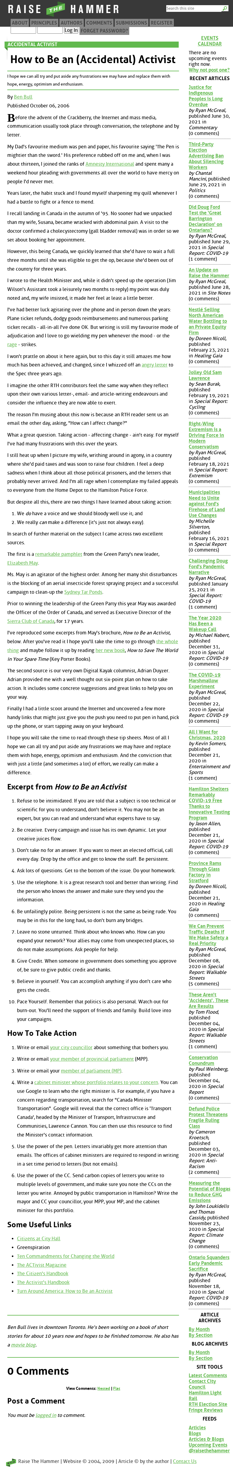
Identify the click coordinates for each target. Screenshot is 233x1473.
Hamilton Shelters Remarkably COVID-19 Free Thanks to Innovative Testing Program (209, 803)
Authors (72, 23)
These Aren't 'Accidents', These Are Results (208, 1000)
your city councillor (71, 1047)
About (20, 23)
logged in (45, 1415)
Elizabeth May (22, 563)
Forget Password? (104, 31)
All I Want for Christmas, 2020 (207, 735)
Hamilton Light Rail (205, 1395)
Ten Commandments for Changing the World (65, 1256)
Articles (197, 1428)
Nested (103, 1388)
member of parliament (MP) (91, 1071)
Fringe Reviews (206, 1410)
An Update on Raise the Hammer (209, 273)
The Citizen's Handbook (42, 1273)
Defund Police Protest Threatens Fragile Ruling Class (208, 1117)
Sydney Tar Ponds (83, 592)
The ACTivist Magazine (41, 1265)
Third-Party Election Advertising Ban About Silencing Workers (206, 155)
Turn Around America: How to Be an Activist (65, 1291)
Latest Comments (208, 1375)
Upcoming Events (208, 1445)
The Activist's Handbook (43, 1282)
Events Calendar (210, 41)
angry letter (154, 365)
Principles (44, 23)
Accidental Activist (32, 44)
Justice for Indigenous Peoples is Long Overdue (206, 95)
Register (162, 23)
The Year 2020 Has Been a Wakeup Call (205, 623)
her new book (110, 650)
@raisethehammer (209, 1451)
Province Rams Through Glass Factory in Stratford (205, 871)
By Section (200, 1335)
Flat (116, 1388)
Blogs (195, 1433)
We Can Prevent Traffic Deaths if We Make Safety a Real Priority (208, 934)
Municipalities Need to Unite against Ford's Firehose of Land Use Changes (207, 503)
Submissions (131, 23)
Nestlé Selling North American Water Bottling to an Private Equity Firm (208, 321)
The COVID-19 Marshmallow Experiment (205, 680)
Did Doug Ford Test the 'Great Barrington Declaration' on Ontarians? (205, 218)
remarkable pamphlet (58, 554)
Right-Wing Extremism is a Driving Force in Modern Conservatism (206, 435)
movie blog (23, 1345)
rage (12, 344)
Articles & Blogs (206, 1439)
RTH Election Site (208, 1404)
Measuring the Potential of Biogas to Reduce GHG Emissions (209, 1191)
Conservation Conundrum (203, 1060)
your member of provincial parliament (92, 1059)
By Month (199, 1329)
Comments (99, 23)
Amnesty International (110, 164)
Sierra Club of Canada (30, 621)
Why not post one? (209, 70)
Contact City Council (202, 1384)
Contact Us (185, 1461)
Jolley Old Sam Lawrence (205, 375)
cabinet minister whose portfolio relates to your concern (96, 1082)
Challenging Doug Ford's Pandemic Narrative (208, 566)
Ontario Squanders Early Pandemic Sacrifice (209, 1263)
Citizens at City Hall (38, 1239)
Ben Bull (23, 97)
